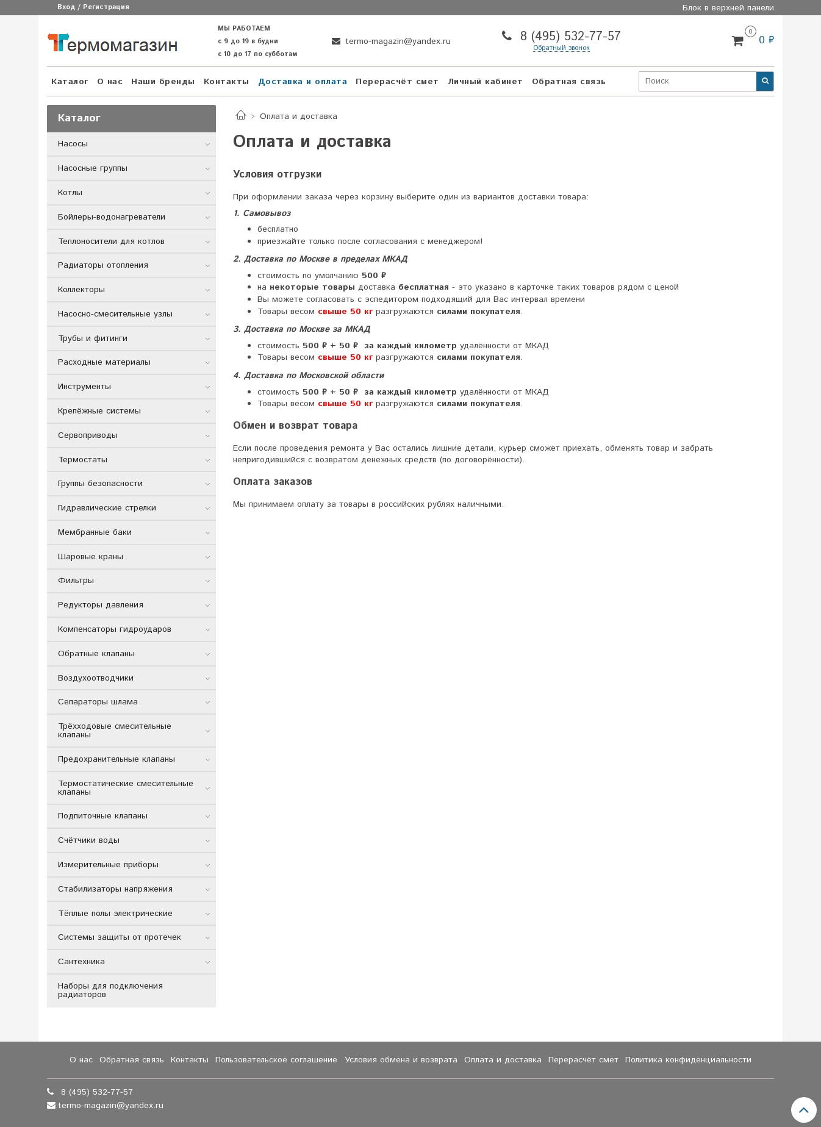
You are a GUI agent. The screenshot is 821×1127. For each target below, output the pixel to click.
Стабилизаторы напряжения (115, 889)
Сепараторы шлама (98, 702)
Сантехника (81, 962)
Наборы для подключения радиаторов (110, 990)
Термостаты (82, 460)
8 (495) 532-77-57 (568, 37)
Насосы (73, 144)
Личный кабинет (485, 82)
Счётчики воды (89, 840)
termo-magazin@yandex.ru (396, 41)
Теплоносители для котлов (111, 241)
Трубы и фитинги (92, 338)
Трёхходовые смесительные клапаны (114, 730)
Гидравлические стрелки (107, 508)
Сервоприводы (88, 435)
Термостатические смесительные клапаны (125, 788)
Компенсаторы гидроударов (114, 629)
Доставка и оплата (303, 82)
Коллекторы (81, 290)
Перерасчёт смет (397, 82)
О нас (110, 82)
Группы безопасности (100, 484)
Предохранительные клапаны (116, 759)
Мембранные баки (95, 532)
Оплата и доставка (503, 1060)
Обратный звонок (561, 48)
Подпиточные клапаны (103, 816)
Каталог (69, 82)
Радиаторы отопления (103, 265)
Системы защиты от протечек (119, 937)
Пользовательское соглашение (276, 1060)
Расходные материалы (104, 362)
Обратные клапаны (96, 654)
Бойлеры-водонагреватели (111, 217)
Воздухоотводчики (96, 678)
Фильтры (76, 580)
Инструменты (84, 387)
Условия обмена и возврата (401, 1060)
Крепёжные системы (99, 411)
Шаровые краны (90, 557)
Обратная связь (569, 82)
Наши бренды (163, 82)
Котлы (70, 193)
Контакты (226, 82)
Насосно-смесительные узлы (115, 314)
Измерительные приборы (108, 865)
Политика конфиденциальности (688, 1060)
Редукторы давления (100, 605)
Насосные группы (92, 168)
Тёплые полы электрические (115, 913)
